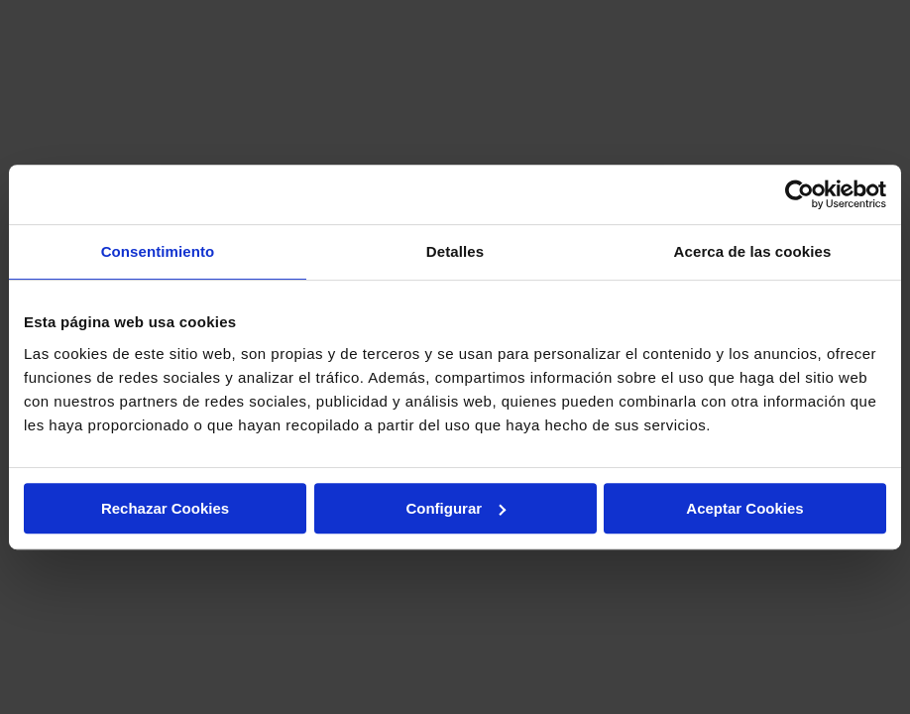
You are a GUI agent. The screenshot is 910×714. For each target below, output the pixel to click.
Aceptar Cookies (744, 508)
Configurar (455, 508)
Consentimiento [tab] (158, 251)
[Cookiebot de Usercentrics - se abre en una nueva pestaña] (799, 194)
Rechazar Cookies (165, 508)
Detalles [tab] (455, 251)
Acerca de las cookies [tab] (753, 251)
